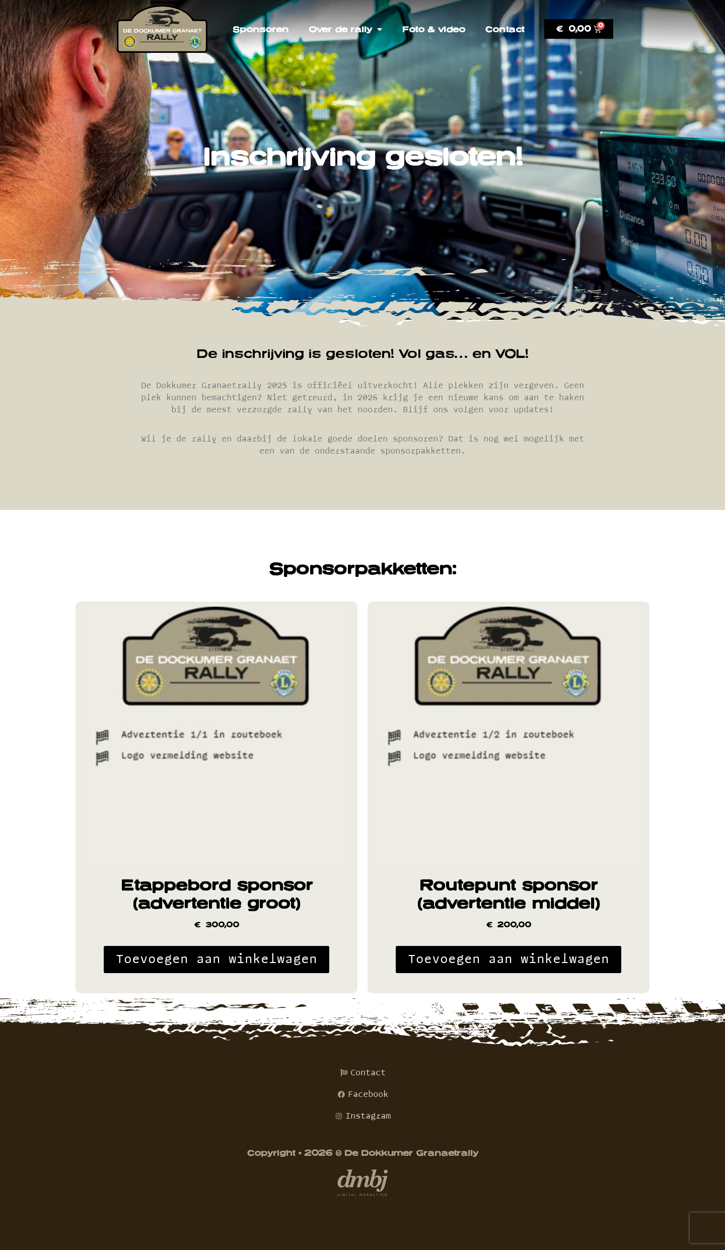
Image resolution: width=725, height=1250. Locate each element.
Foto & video (433, 29)
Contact (504, 29)
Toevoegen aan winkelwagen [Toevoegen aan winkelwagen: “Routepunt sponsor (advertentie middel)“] (508, 959)
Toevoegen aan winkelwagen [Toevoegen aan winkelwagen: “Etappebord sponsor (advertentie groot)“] (216, 959)
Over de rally (345, 29)
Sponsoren (260, 29)
